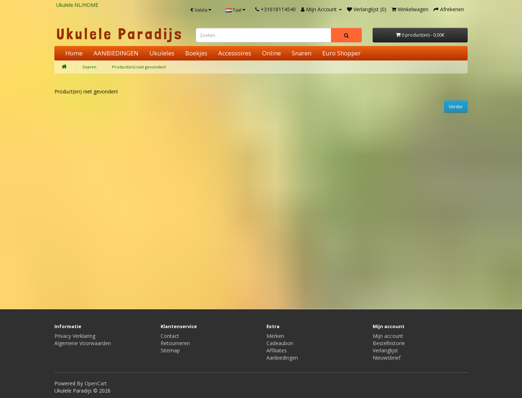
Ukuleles (161, 53)
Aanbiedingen (282, 357)
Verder (456, 107)
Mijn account (388, 335)
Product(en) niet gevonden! (139, 67)
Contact (170, 335)
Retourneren (175, 343)
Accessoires (234, 53)
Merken (275, 335)
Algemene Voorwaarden (82, 343)
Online (271, 53)
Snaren (301, 53)
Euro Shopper (341, 53)
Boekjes (196, 53)
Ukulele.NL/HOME (77, 4)
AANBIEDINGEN (116, 53)
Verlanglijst (385, 350)
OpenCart (95, 383)
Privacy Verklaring (74, 335)
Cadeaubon (279, 343)
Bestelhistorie (389, 343)
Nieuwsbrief (387, 357)
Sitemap (170, 350)
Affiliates (276, 350)
